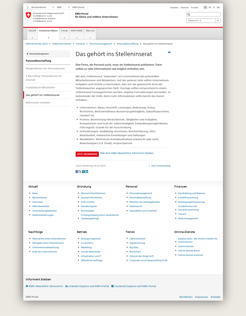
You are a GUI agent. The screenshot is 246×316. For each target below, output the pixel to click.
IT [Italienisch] (214, 7)
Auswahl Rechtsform (91, 197)
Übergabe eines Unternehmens (48, 242)
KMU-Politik (76, 30)
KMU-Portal (77, 7)
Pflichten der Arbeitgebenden (145, 202)
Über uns (90, 30)
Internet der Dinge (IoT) (142, 256)
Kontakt (194, 7)
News (35, 193)
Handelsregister (89, 206)
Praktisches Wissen (49, 31)
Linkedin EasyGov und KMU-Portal (89, 286)
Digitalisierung (137, 242)
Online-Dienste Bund (189, 250)
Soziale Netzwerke (90, 251)
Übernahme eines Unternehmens (49, 238)
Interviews (37, 202)
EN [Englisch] (218, 7)
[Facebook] (77, 171)
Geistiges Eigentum (91, 238)
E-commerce (87, 242)
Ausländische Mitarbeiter (40, 87)
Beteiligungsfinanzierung (191, 202)
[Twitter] (80, 171)
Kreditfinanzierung (188, 197)
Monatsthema (39, 197)
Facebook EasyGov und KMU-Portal (135, 286)
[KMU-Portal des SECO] (74, 17)
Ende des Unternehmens (44, 251)
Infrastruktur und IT (91, 256)
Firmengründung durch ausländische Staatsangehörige (100, 217)
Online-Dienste (186, 246)
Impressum (201, 297)
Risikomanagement (188, 218)
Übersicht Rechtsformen (93, 193)
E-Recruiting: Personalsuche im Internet (44, 78)
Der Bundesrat (37, 7)
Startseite (174, 7)
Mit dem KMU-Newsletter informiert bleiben (127, 153)
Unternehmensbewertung (45, 247)
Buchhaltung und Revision (191, 193)
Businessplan (87, 210)
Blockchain (135, 251)
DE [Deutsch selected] (205, 7)
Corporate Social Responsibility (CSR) (148, 260)
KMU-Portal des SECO (37, 43)
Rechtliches (186, 297)
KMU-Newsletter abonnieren (46, 286)
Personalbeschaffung (127, 43)
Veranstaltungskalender (44, 210)
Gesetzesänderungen (43, 215)
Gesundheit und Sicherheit (143, 210)
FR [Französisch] (210, 7)
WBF (57, 7)
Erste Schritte (87, 202)
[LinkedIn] (86, 171)
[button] (189, 14)
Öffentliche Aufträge (91, 260)
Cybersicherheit (137, 238)
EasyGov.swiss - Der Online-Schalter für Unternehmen (197, 240)
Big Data (134, 247)
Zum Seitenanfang (160, 165)
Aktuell (32, 30)
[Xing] (83, 171)
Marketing (86, 247)
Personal (80, 43)
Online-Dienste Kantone (190, 255)
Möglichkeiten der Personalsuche (45, 68)
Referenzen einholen (38, 102)
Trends (64, 30)
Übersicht (184, 7)
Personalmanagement (101, 43)
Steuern (182, 214)
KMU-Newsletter (40, 206)
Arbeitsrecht (136, 206)
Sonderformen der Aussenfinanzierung (188, 208)
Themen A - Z (203, 20)
